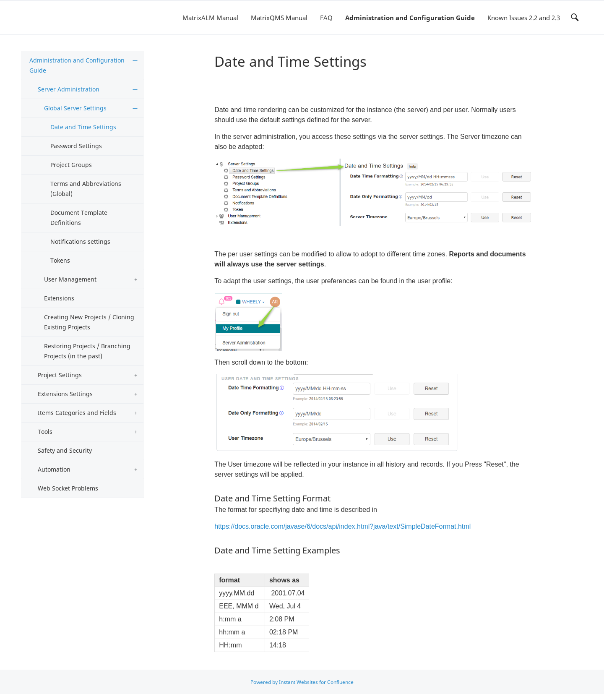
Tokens (60, 260)
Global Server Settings (75, 108)
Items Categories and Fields (77, 413)
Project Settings (60, 375)
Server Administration (68, 89)
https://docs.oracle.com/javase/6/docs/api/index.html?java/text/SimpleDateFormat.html (342, 526)
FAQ (326, 17)
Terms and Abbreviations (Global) (85, 189)
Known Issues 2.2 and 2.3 (523, 17)
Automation (54, 469)
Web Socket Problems (68, 488)
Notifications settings (80, 241)
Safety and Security (65, 450)
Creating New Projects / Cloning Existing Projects (89, 322)
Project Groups (71, 165)
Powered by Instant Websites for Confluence (302, 682)
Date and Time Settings (83, 127)
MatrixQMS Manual (279, 17)
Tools (45, 432)
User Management (70, 279)
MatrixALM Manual (210, 17)
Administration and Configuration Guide (410, 17)
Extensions (59, 298)
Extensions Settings (65, 394)
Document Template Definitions (78, 218)
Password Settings (76, 146)
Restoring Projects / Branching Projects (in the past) (87, 351)
